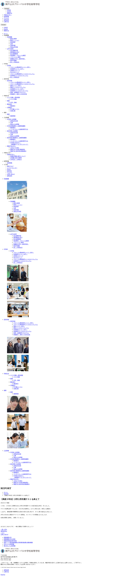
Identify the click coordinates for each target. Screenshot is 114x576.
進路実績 (12, 116)
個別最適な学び (14, 52)
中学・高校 (13, 102)
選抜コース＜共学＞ (16, 85)
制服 (8, 100)
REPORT (9, 171)
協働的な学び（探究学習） (18, 58)
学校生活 (6, 373)
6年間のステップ (15, 70)
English (9, 11)
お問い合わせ (11, 174)
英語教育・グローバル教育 (18, 55)
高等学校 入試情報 (12, 131)
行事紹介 (9, 107)
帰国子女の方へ (11, 146)
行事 (11, 122)
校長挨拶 (12, 42)
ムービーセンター (12, 168)
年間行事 (12, 111)
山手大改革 (10, 48)
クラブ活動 (13, 99)
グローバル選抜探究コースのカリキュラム (22, 74)
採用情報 (6, 16)
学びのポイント (14, 72)
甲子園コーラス (14, 109)
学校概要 (9, 37)
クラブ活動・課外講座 (13, 97)
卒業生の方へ (8, 15)
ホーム (6, 33)
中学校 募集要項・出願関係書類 (16, 126)
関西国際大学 (8, 537)
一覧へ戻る (4, 529)
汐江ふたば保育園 (9, 544)
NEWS (9, 169)
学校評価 (12, 45)
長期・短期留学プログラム (18, 92)
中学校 (9, 65)
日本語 (9, 10)
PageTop (3, 574)
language (6, 8)
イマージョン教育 (15, 57)
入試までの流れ (14, 147)
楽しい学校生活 (14, 62)
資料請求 (6, 20)
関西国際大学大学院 (9, 539)
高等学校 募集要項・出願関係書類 (17, 137)
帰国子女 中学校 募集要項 (17, 149)
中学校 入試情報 (11, 119)
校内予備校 (13, 60)
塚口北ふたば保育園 (9, 546)
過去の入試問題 (14, 124)
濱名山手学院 (14, 47)
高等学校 (9, 80)
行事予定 (6, 21)
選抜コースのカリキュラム (18, 87)
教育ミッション (14, 40)
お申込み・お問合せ (16, 159)
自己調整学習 (14, 50)
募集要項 (12, 127)
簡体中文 (9, 13)
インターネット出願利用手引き (19, 129)
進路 (8, 114)
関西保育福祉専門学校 (10, 540)
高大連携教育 (14, 53)
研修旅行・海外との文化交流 (18, 94)
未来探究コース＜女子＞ (17, 69)
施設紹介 (9, 104)
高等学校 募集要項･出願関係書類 (19, 470)
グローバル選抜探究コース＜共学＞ (20, 67)
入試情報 (6, 450)
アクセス (6, 18)
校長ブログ (10, 166)
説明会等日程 (14, 121)
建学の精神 (13, 38)
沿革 (11, 43)
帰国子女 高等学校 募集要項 (18, 151)
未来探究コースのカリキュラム (19, 75)
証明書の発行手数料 (16, 158)
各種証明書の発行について (18, 156)
